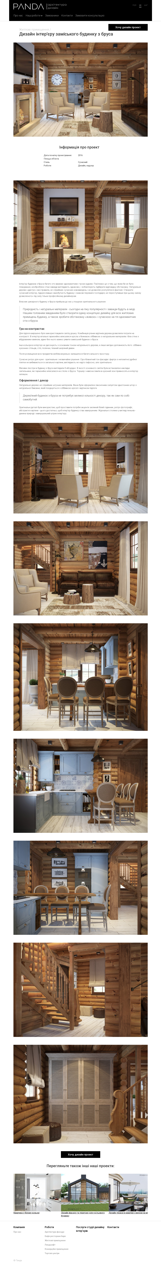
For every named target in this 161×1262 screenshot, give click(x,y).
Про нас (18, 15)
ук (140, 5)
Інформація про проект (79, 147)
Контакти (67, 15)
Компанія (19, 1227)
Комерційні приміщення (56, 1249)
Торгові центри (52, 1253)
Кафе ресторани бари (55, 1236)
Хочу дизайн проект (128, 27)
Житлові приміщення (34, 29)
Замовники (52, 15)
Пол (134, 5)
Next (150, 1195)
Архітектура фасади (54, 1232)
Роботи (49, 1227)
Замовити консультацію (89, 15)
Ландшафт (50, 1245)
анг (146, 5)
